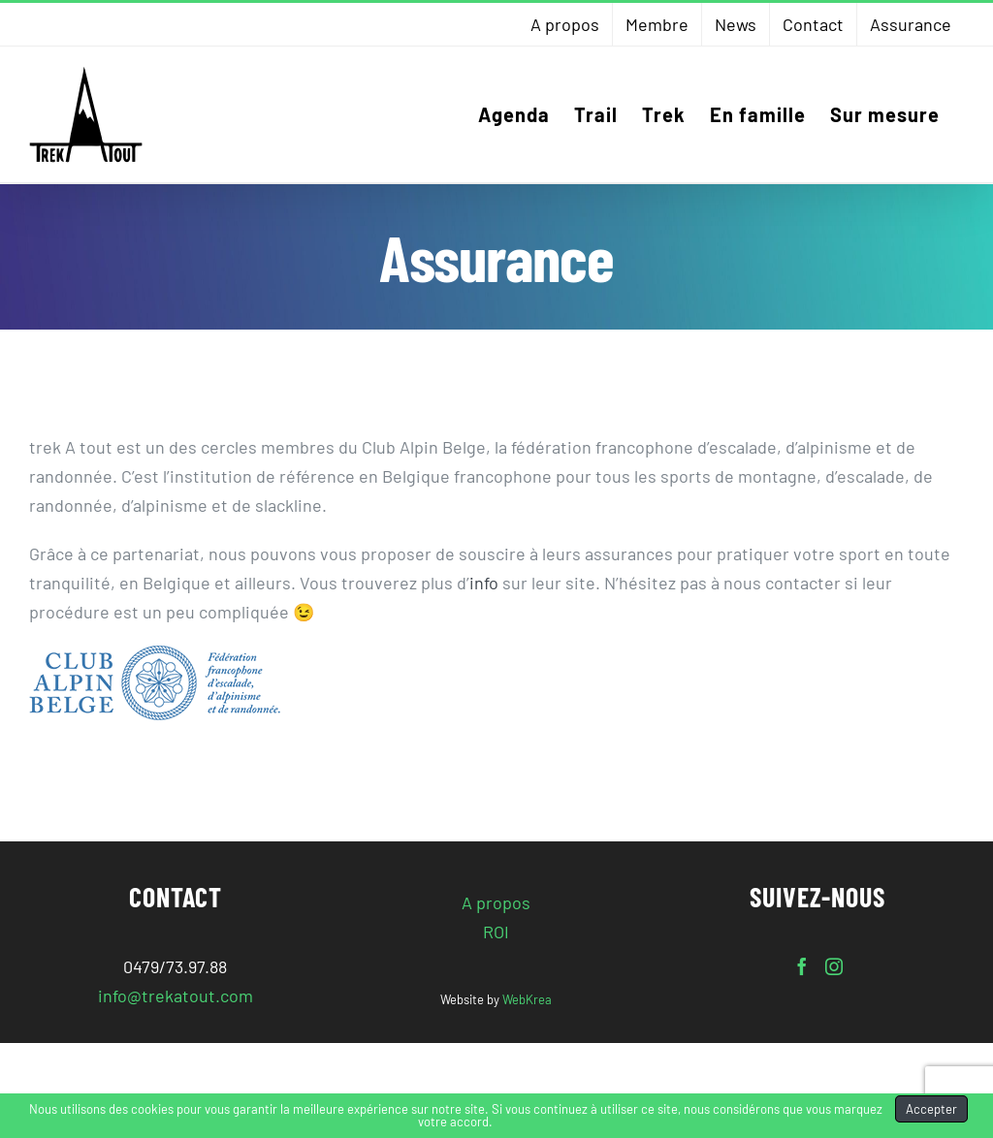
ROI (496, 931)
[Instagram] (834, 966)
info (483, 582)
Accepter (931, 1109)
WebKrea (527, 999)
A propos (496, 902)
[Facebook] (802, 966)
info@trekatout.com (175, 995)
